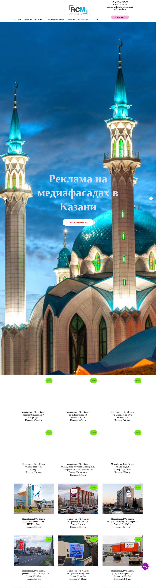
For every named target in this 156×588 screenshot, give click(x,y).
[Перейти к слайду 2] (76, 371)
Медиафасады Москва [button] (34, 19)
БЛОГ (97, 19)
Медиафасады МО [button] (56, 19)
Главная (17, 19)
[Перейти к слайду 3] (79, 371)
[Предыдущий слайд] (5, 198)
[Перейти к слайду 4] (81, 371)
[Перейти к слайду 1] (74, 371)
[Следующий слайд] (151, 198)
